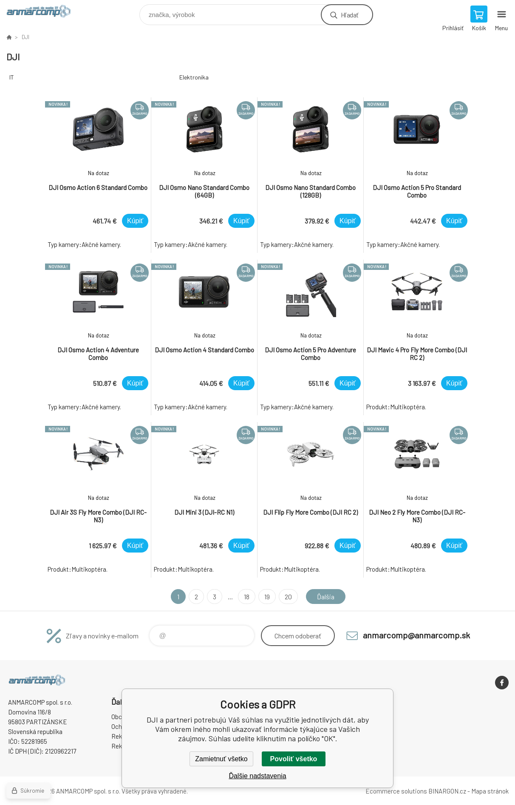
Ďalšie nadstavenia (257, 775)
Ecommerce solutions (396, 791)
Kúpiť (135, 220)
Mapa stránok (490, 791)
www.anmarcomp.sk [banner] (44, 12)
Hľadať (349, 15)
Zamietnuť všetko (221, 758)
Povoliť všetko (293, 758)
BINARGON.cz (447, 791)
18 (246, 596)
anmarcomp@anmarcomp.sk (416, 635)
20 (288, 596)
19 (267, 596)
